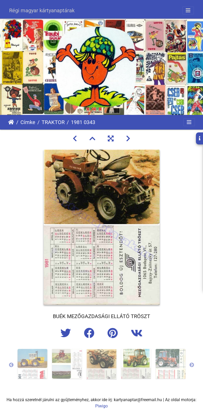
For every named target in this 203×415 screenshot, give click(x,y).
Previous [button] (11, 365)
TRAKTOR (53, 122)
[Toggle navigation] (188, 10)
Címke (27, 122)
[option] (32, 363)
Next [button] (191, 365)
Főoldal (11, 122)
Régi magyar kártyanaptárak (42, 10)
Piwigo (101, 406)
